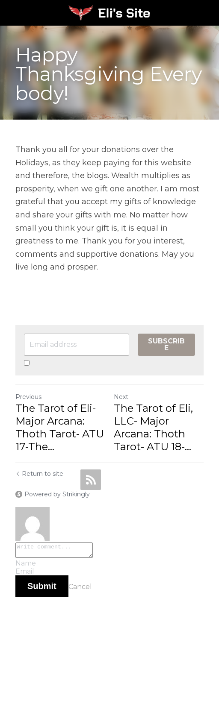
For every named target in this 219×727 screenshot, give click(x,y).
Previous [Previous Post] (28, 397)
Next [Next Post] (121, 397)
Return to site (39, 474)
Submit (41, 588)
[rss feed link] (90, 479)
